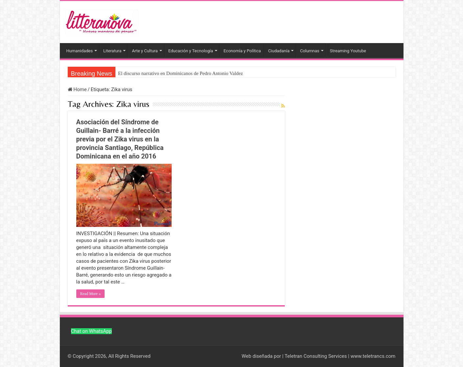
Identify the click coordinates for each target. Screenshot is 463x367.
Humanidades (79, 50)
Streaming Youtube (348, 50)
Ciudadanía (278, 50)
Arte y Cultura (145, 50)
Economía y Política (242, 50)
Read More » (90, 293)
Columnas (309, 50)
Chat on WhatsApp (91, 331)
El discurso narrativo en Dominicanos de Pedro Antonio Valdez (180, 73)
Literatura (112, 50)
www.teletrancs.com (373, 356)
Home (77, 89)
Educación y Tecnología (190, 50)
